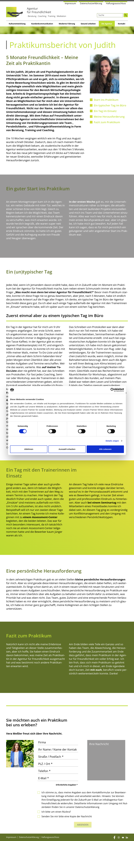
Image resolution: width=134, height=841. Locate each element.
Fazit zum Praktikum (107, 122)
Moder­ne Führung (67, 23)
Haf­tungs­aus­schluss (116, 3)
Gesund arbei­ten (88, 23)
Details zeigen (112, 441)
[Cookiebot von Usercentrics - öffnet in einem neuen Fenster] (112, 390)
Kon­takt (121, 23)
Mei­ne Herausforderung (109, 116)
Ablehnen (28, 449)
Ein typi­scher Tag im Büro (110, 105)
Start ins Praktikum (106, 100)
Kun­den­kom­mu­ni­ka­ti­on (42, 23)
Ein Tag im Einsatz (105, 111)
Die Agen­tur (106, 23)
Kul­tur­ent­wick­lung (17, 23)
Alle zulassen (105, 449)
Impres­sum (70, 3)
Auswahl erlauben (67, 449)
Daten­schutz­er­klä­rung (91, 3)
